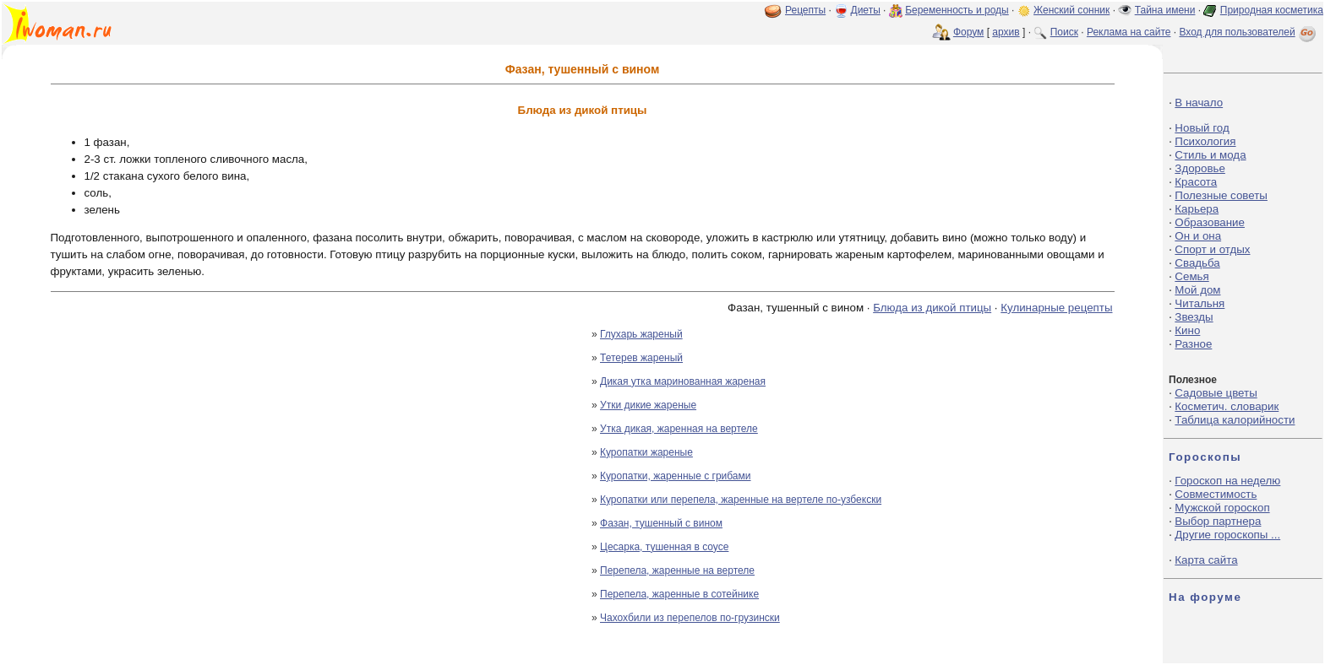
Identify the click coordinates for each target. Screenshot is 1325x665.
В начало (1199, 102)
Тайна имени (1165, 10)
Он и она (1198, 236)
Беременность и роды (957, 10)
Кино (1187, 330)
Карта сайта (1206, 560)
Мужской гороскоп (1222, 507)
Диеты (866, 10)
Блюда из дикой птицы (932, 307)
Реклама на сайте (1129, 32)
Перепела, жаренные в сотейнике (679, 594)
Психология (1205, 141)
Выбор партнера (1218, 521)
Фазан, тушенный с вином (661, 523)
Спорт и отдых (1212, 249)
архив (1005, 32)
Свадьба (1197, 263)
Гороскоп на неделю (1227, 480)
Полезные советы (1221, 195)
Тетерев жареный (641, 358)
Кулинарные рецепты (1056, 307)
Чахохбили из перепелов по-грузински (690, 618)
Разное (1193, 344)
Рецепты (805, 10)
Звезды (1194, 317)
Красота (1196, 182)
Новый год (1202, 128)
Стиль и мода (1210, 155)
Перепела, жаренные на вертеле (677, 570)
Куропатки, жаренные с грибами (675, 476)
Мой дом (1197, 290)
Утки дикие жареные (648, 405)
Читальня (1199, 303)
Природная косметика (1271, 10)
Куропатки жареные (646, 452)
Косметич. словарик (1227, 406)
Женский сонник (1071, 10)
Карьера (1197, 209)
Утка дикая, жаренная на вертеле (679, 429)
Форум (968, 32)
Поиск (1064, 32)
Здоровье (1200, 168)
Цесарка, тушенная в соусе (664, 547)
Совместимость (1216, 494)
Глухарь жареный (641, 334)
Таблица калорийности (1235, 420)
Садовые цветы (1216, 393)
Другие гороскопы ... (1227, 534)
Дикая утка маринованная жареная (683, 381)
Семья (1191, 276)
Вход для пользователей (1249, 32)
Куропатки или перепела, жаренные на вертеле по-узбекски (740, 500)
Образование (1210, 222)
